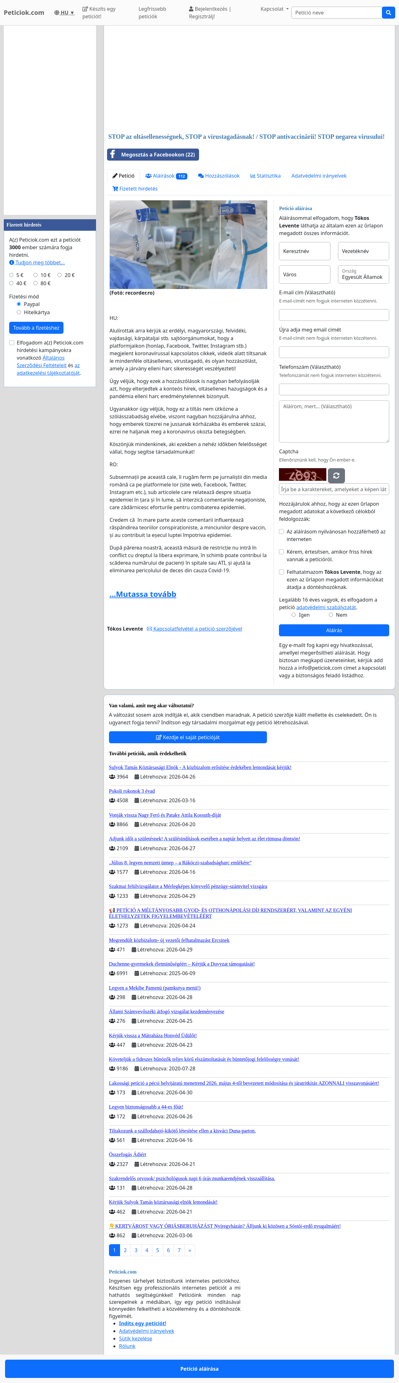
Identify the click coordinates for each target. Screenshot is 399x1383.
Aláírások (166, 175)
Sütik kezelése (135, 1338)
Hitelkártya (37, 312)
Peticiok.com (24, 12)
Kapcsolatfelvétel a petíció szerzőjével (194, 628)
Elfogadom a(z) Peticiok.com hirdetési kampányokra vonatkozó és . (50, 357)
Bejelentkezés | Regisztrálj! (210, 12)
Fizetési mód (24, 296)
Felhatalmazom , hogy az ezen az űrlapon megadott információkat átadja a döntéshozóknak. (335, 579)
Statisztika (266, 175)
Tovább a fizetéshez (36, 327)
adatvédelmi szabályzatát (326, 607)
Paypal (32, 304)
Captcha (288, 451)
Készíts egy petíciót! (99, 12)
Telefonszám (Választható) (310, 366)
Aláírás (334, 630)
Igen (304, 614)
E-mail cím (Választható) (307, 292)
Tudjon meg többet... (37, 262)
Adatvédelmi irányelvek (319, 175)
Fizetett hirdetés (135, 188)
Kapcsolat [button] (273, 8)
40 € (21, 283)
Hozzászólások (218, 175)
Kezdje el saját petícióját (188, 737)
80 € (45, 283)
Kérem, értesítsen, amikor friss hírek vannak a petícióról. (329, 555)
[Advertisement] (249, 80)
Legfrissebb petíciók (152, 12)
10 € (45, 275)
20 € (70, 275)
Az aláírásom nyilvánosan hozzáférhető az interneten (336, 535)
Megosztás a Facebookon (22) (151, 154)
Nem (341, 614)
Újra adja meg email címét (310, 329)
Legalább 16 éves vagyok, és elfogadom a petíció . (328, 603)
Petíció (123, 175)
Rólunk (127, 1346)
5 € (19, 275)
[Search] (336, 13)
